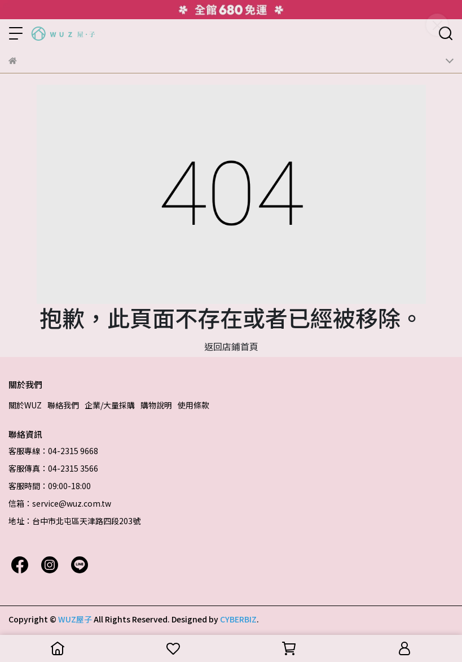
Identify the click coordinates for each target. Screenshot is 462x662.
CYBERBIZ (238, 619)
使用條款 (193, 405)
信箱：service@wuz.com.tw (59, 503)
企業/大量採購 (110, 405)
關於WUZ (25, 405)
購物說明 (156, 405)
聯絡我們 (63, 405)
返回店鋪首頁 (231, 346)
